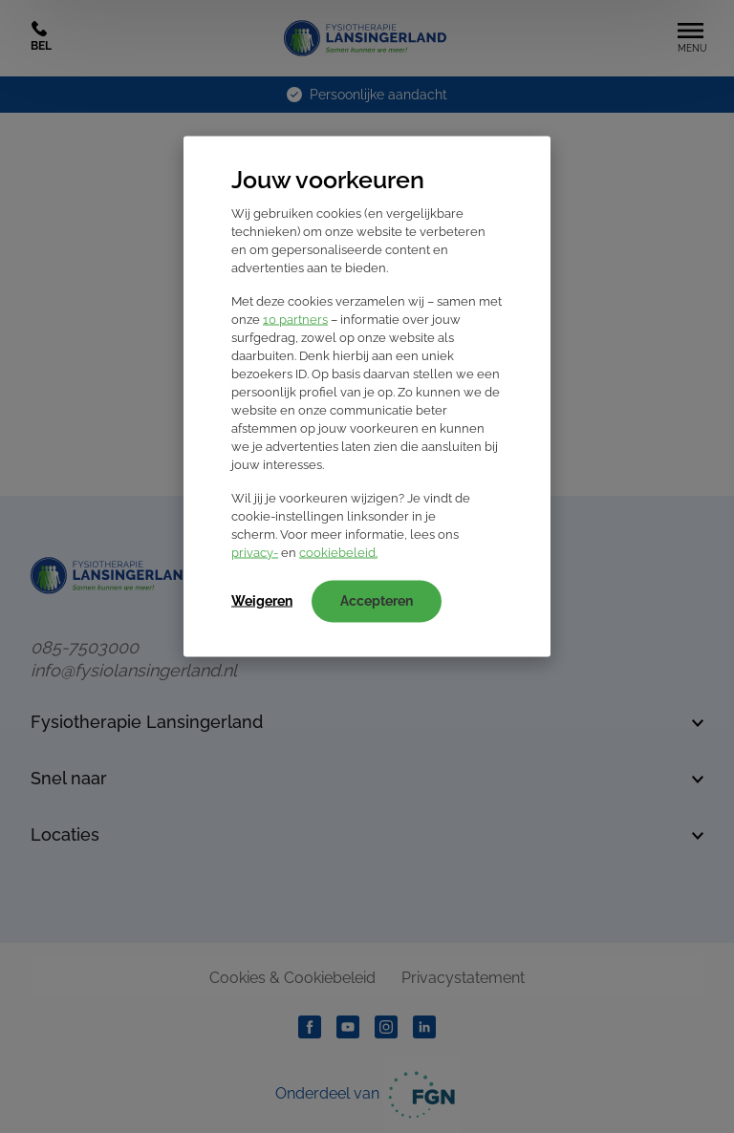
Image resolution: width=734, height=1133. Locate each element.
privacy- (254, 552)
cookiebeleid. (338, 552)
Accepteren (376, 601)
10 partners (295, 319)
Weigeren (261, 601)
